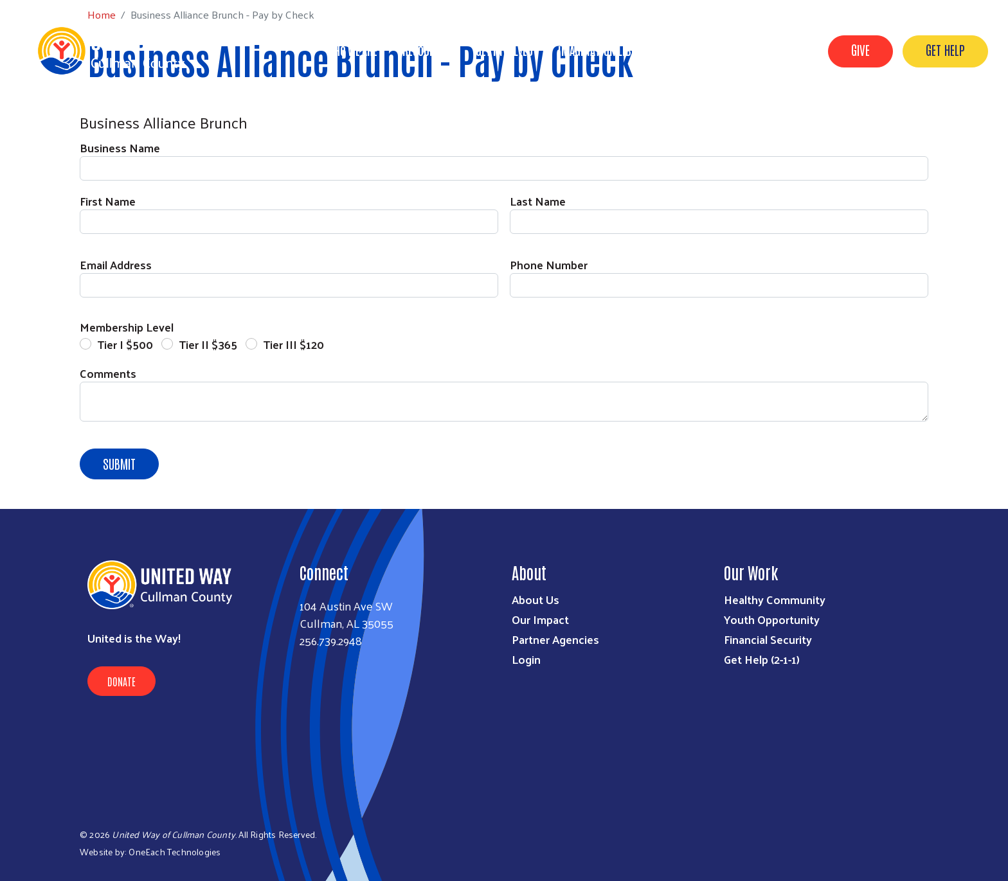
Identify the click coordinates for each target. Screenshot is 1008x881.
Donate (121, 681)
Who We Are (352, 50)
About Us (535, 599)
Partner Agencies (555, 639)
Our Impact (540, 619)
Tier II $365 (208, 344)
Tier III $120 (293, 344)
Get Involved (504, 50)
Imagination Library (605, 50)
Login (526, 659)
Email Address (116, 264)
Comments (108, 373)
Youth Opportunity (772, 619)
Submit (119, 463)
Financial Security (768, 639)
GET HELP (945, 49)
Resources (426, 50)
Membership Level (127, 326)
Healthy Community (774, 599)
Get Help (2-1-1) (762, 659)
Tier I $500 (125, 344)
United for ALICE (762, 50)
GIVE (860, 49)
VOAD (689, 50)
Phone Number (549, 264)
